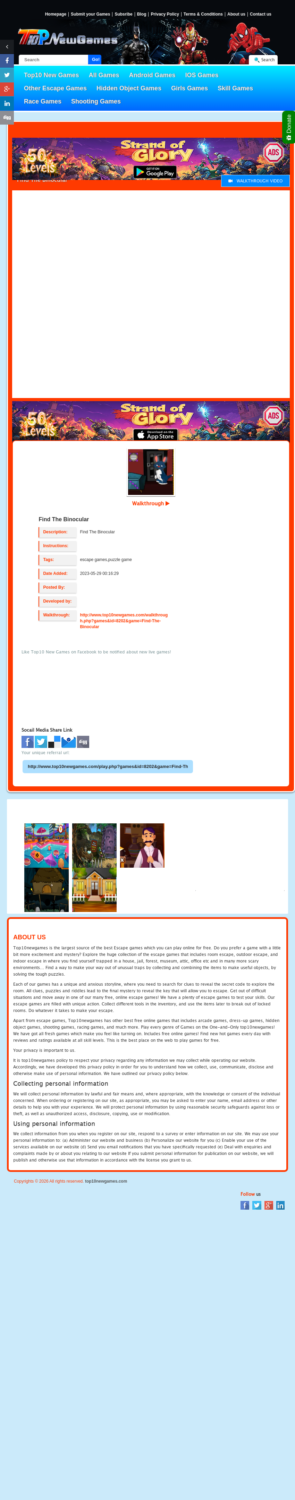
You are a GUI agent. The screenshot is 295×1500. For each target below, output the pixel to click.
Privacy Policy (165, 14)
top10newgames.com (106, 1181)
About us (236, 14)
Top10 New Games (51, 75)
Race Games (42, 101)
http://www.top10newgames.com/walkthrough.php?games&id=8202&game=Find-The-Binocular (124, 621)
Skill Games (235, 88)
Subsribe (123, 14)
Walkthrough (151, 503)
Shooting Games (96, 101)
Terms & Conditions (203, 14)
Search (268, 59)
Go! (96, 59)
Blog (141, 14)
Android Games (152, 75)
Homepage (55, 14)
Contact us (260, 14)
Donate (289, 127)
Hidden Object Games (128, 88)
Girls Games (189, 88)
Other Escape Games (55, 88)
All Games (104, 75)
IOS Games (202, 75)
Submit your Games (90, 14)
